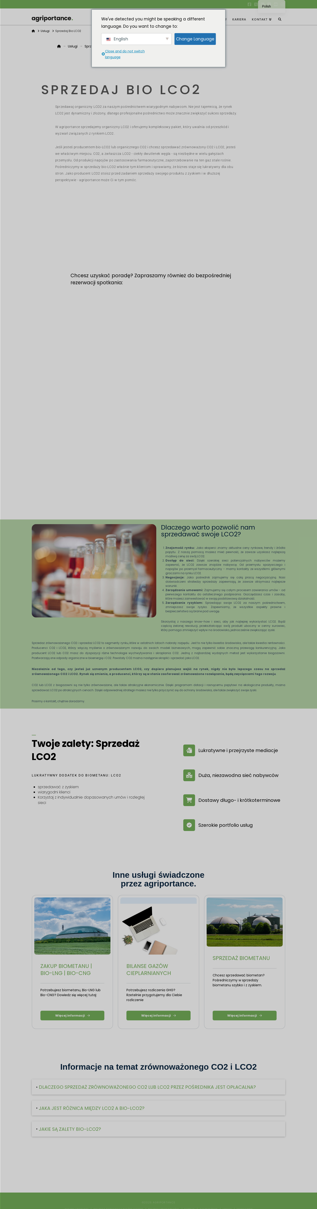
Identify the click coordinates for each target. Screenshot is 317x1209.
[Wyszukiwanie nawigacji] (279, 16)
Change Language (195, 39)
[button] (158, 1086)
